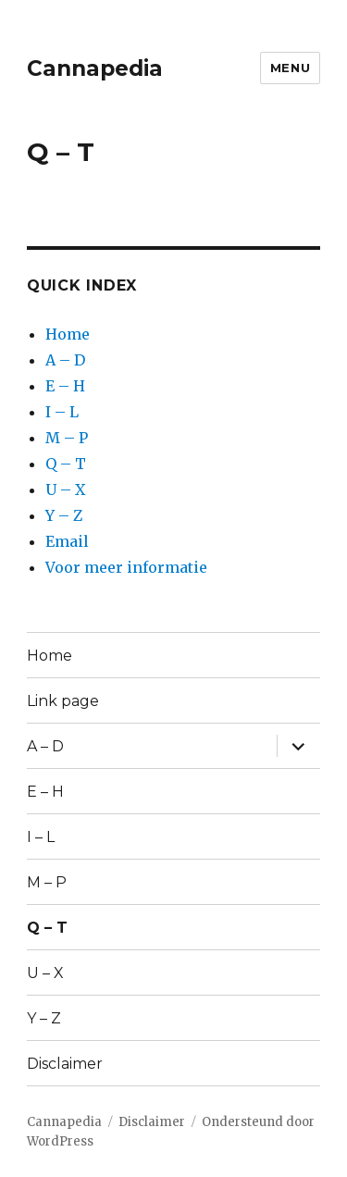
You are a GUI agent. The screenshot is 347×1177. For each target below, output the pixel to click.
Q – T (65, 463)
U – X (65, 489)
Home (67, 334)
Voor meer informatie (126, 567)
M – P (66, 437)
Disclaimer (65, 1063)
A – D (65, 360)
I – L (62, 412)
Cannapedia (95, 68)
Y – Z (63, 515)
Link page (63, 701)
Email (67, 541)
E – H (65, 386)
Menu (290, 67)
